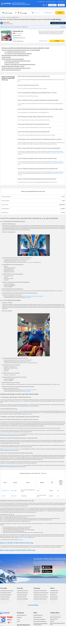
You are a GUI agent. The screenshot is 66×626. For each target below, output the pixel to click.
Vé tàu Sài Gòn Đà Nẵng (22, 594)
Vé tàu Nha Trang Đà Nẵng (22, 598)
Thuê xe (52, 588)
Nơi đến (21, 11)
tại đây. (21, 539)
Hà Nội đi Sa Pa (53, 594)
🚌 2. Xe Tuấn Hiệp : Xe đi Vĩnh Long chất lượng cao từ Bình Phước (18, 53)
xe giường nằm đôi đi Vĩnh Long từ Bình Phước (12, 465)
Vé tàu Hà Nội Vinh (21, 603)
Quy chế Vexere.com (38, 617)
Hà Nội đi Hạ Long (54, 592)
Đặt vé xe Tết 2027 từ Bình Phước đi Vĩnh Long (11, 69)
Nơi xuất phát (6, 11)
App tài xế (52, 621)
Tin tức (18, 619)
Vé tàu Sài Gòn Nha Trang (22, 590)
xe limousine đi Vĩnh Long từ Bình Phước (11, 434)
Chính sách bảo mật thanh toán (40, 621)
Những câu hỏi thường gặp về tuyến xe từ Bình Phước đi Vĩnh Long (15, 55)
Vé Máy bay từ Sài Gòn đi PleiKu (40, 601)
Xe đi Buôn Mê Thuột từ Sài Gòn (6, 590)
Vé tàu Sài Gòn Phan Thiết (22, 592)
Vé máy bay (37, 588)
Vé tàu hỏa (20, 588)
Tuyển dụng (19, 617)
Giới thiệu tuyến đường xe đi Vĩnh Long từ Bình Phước (13, 59)
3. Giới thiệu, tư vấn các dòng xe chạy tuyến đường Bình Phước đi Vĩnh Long (19, 64)
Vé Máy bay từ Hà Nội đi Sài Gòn (40, 590)
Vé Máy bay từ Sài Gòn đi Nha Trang (41, 592)
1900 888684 (28, 297)
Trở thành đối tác (61, 1)
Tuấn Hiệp (29, 362)
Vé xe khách (2, 17)
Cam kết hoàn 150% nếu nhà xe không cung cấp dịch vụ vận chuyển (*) (20, 4)
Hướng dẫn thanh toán (38, 615)
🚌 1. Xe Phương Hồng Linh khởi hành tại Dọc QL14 (14, 51)
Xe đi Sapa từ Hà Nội (4, 598)
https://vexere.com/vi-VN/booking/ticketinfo (26, 537)
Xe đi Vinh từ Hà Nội (4, 603)
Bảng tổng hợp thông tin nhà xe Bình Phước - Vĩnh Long (13, 66)
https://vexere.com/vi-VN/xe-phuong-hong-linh (34, 296)
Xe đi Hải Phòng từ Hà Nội (5, 601)
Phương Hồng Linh (30, 262)
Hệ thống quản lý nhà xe (55, 615)
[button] (41, 76)
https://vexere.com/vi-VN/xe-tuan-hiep (28, 389)
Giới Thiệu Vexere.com (21, 615)
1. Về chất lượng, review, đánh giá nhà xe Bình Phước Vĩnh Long (17, 60)
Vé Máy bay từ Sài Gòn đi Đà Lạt (40, 598)
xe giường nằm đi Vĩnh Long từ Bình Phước (12, 449)
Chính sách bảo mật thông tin (39, 619)
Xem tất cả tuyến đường (33, 605)
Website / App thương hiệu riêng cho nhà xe (57, 624)
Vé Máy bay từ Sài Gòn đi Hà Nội (40, 594)
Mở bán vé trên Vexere (50, 1)
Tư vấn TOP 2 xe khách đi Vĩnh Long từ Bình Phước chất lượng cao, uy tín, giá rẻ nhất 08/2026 (21, 50)
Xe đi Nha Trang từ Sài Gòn (5, 594)
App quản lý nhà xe (54, 619)
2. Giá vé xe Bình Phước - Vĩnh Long (11, 62)
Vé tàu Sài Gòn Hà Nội (21, 596)
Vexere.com (21, 401)
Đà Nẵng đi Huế (53, 601)
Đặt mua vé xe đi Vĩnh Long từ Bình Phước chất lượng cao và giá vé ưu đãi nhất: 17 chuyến (25, 48)
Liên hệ (18, 621)
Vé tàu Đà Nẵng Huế (21, 601)
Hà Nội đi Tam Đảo (54, 596)
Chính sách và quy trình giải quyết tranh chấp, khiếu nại (40, 624)
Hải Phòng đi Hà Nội (54, 603)
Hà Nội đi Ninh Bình (54, 590)
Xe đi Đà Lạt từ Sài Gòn (5, 596)
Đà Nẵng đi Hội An (54, 598)
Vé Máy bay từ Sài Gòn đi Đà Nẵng (41, 596)
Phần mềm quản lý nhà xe (55, 617)
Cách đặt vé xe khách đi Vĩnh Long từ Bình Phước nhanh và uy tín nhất (16, 68)
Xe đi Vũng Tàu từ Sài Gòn (5, 592)
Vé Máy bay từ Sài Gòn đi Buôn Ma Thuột (41, 604)
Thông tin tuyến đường (6, 57)
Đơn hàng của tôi (41, 1)
